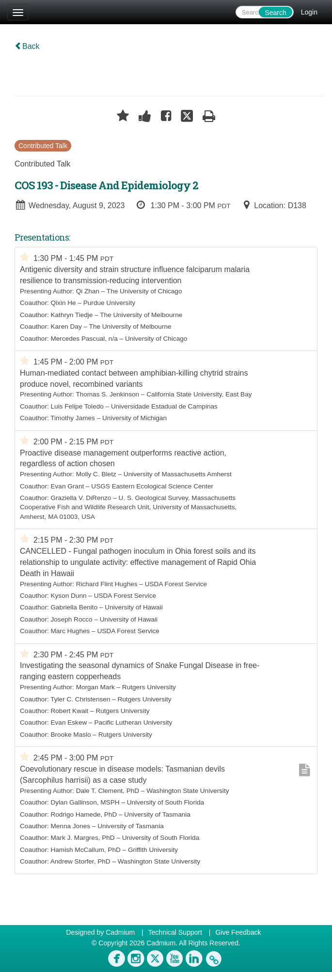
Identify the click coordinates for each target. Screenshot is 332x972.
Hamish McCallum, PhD (85, 849)
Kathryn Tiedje (71, 315)
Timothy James (72, 418)
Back (27, 46)
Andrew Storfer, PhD (80, 861)
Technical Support (175, 932)
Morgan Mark (95, 687)
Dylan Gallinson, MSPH (84, 802)
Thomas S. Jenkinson (107, 394)
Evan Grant (67, 486)
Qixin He (63, 302)
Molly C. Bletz (96, 474)
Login (309, 12)
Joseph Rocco (71, 619)
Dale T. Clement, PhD (107, 790)
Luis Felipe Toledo (76, 406)
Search (275, 12)
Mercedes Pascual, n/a (83, 338)
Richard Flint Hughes (107, 584)
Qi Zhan (87, 291)
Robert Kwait (69, 710)
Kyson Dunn (68, 595)
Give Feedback (238, 932)
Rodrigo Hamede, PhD (83, 814)
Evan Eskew (68, 722)
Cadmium (120, 932)
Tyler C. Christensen (80, 699)
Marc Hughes (70, 631)
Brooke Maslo (70, 734)
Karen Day (65, 326)
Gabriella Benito (73, 607)
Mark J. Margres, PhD (82, 837)
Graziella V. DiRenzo (80, 497)
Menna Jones (70, 826)
